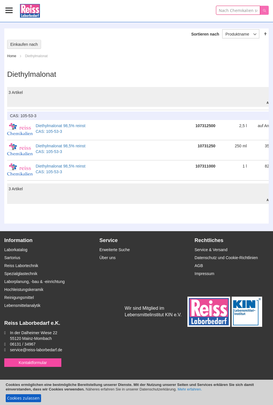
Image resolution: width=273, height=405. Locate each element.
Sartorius (12, 257)
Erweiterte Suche (115, 249)
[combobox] (238, 10)
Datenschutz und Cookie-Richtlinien (226, 257)
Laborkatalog (15, 249)
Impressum (204, 273)
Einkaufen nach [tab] (24, 44)
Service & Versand (211, 249)
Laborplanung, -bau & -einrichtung (34, 281)
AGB (199, 265)
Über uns (108, 257)
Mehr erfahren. (190, 389)
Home (12, 56)
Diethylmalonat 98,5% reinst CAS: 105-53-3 (60, 128)
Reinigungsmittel (19, 297)
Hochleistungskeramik (23, 289)
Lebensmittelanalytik (22, 305)
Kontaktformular (33, 362)
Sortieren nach (205, 34)
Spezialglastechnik (20, 273)
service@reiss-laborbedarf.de (36, 350)
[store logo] (30, 10)
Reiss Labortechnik (21, 265)
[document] (136, 392)
